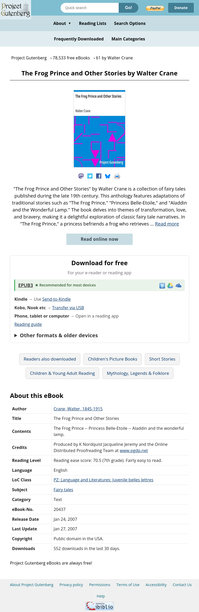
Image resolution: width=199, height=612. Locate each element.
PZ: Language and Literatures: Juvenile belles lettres (103, 480)
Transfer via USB (68, 308)
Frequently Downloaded (79, 39)
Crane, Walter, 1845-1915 (78, 409)
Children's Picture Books (112, 359)
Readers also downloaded (50, 359)
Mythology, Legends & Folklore (138, 373)
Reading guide (28, 324)
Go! (128, 7)
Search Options (130, 23)
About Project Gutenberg (31, 584)
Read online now (99, 239)
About (62, 23)
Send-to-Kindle (56, 299)
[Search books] (90, 8)
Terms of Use (127, 584)
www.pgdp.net (134, 450)
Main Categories (128, 39)
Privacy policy (71, 584)
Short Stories (162, 359)
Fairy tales (63, 490)
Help (101, 596)
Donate (181, 7)
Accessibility (156, 584)
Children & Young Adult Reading (62, 373)
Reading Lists (92, 23)
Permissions (99, 584)
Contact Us (182, 584)
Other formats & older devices (59, 335)
